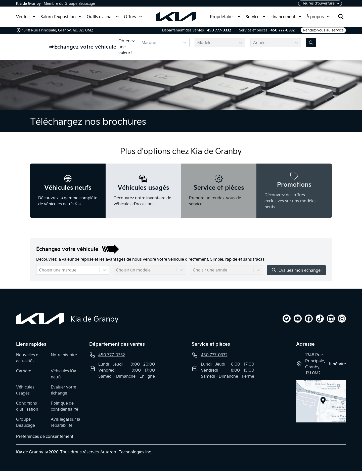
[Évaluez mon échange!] (311, 42)
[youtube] (298, 319)
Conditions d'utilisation (27, 406)
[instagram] (342, 319)
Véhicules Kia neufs (63, 374)
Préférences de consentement (44, 436)
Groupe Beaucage (25, 422)
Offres (133, 16)
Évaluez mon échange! (296, 270)
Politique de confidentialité (64, 406)
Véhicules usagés (25, 390)
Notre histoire (64, 355)
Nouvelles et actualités (28, 358)
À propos (318, 16)
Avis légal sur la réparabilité (65, 422)
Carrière (23, 371)
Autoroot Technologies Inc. (126, 452)
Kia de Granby (28, 3)
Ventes (25, 16)
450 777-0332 (219, 30)
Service (255, 16)
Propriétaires (225, 16)
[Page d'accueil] (40, 319)
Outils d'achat (103, 16)
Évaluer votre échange (63, 390)
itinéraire (337, 364)
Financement (285, 16)
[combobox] (142, 43)
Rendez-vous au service (323, 30)
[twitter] (287, 319)
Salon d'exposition (61, 16)
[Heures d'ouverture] (320, 3)
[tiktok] (320, 319)
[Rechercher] (341, 17)
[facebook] (309, 319)
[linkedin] (331, 319)
